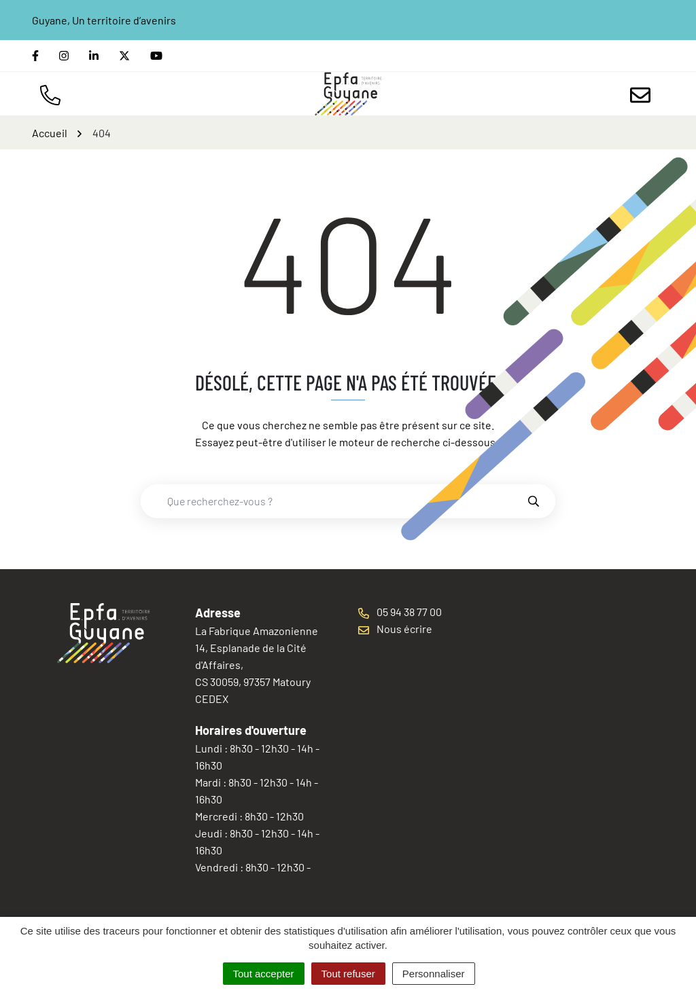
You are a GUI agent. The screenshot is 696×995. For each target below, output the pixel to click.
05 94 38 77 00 (400, 611)
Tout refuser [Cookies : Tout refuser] (348, 973)
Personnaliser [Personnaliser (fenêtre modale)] (433, 973)
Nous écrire (395, 628)
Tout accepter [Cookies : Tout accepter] (263, 973)
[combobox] (333, 501)
